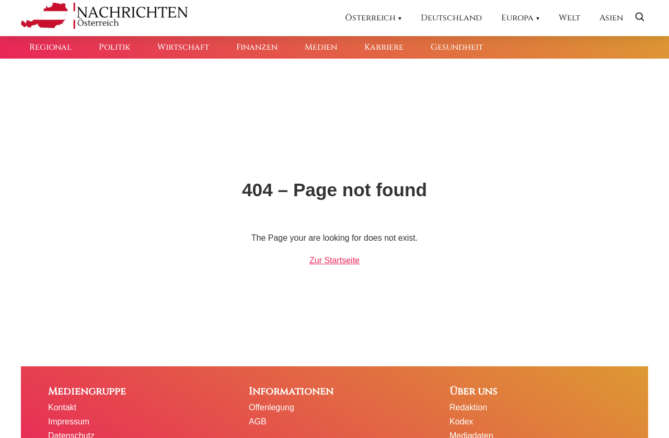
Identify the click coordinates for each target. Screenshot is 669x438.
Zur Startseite (334, 260)
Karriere (383, 47)
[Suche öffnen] (639, 18)
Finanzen (257, 47)
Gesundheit (457, 47)
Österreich (370, 18)
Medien (321, 47)
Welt (569, 18)
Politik (114, 47)
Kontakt (62, 407)
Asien (611, 18)
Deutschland (451, 18)
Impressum (68, 421)
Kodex (461, 421)
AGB (258, 421)
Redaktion (468, 407)
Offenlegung (271, 407)
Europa (517, 18)
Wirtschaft (183, 47)
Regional (50, 47)
